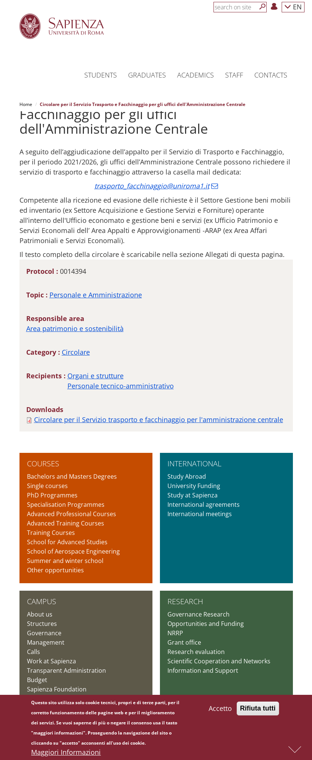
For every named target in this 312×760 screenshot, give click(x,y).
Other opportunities (55, 570)
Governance (44, 633)
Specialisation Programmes (65, 504)
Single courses (47, 486)
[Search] (262, 6)
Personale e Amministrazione (95, 294)
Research (185, 601)
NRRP (175, 633)
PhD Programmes (52, 495)
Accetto (220, 710)
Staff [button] (234, 74)
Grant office (184, 642)
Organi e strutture (95, 375)
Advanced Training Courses (65, 523)
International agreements (203, 504)
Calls (33, 652)
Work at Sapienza (51, 661)
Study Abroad (186, 476)
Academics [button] (195, 74)
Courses (43, 463)
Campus (41, 601)
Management (45, 642)
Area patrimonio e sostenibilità (75, 328)
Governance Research (198, 614)
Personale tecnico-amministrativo (120, 385)
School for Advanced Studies (67, 542)
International (194, 463)
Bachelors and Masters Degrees (72, 476)
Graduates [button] (147, 74)
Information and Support (202, 670)
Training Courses (51, 533)
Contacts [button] (270, 74)
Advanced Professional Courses (71, 514)
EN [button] (293, 6)
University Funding (193, 486)
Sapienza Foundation (57, 689)
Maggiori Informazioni (66, 754)
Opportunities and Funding (205, 624)
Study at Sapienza (192, 495)
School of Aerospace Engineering (73, 551)
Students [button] (100, 74)
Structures (42, 624)
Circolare (76, 352)
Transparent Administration (66, 670)
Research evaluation (196, 652)
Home (25, 104)
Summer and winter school (65, 561)
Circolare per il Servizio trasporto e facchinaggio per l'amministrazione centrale (158, 419)
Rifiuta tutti (258, 710)
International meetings (199, 514)
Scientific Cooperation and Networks (218, 661)
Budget (37, 680)
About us (39, 614)
